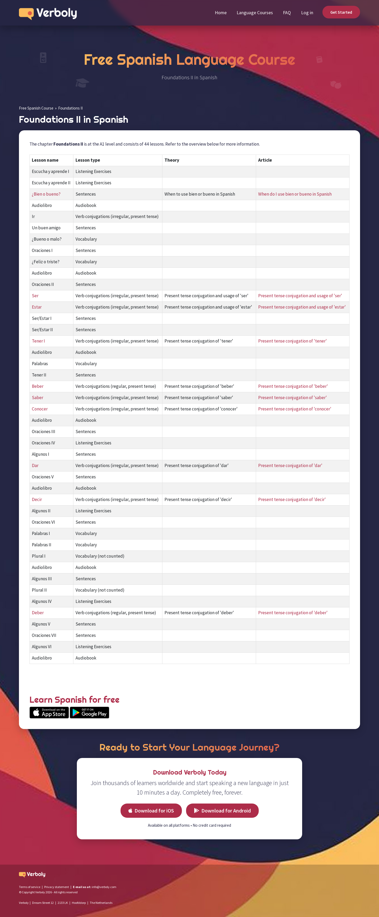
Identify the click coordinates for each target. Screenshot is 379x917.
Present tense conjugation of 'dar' (290, 465)
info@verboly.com (104, 887)
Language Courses (255, 13)
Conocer (40, 409)
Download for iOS (151, 810)
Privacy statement (56, 887)
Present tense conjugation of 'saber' (292, 397)
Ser (35, 296)
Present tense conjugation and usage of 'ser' (300, 296)
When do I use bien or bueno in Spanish (295, 194)
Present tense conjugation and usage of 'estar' (302, 307)
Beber (37, 386)
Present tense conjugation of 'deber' (293, 613)
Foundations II (70, 108)
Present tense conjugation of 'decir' (292, 499)
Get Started (341, 12)
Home (221, 13)
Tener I (38, 341)
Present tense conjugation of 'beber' (293, 386)
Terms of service (29, 887)
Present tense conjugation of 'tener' (292, 341)
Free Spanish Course (36, 108)
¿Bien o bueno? (46, 194)
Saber (37, 397)
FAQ (287, 13)
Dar (35, 465)
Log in (307, 13)
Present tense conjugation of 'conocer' (294, 409)
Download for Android (222, 810)
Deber (38, 613)
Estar (37, 307)
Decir (37, 499)
